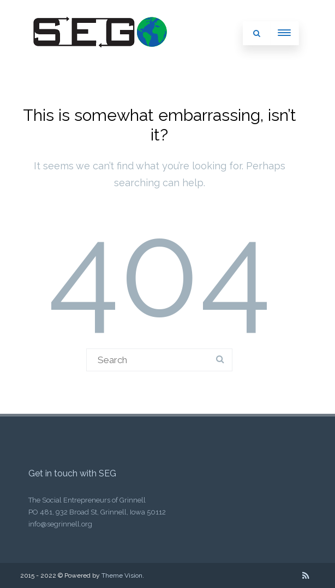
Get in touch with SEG (72, 473)
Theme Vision (121, 575)
